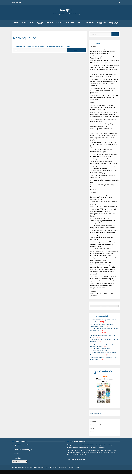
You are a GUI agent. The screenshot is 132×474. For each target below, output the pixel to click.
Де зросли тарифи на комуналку (104, 166)
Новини (24, 22)
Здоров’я (50, 22)
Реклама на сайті (96, 425)
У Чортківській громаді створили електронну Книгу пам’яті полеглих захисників (103, 272)
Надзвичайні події (101, 23)
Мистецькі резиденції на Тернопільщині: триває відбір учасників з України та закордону (104, 170)
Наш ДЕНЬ (66, 10)
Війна (32, 22)
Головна (15, 22)
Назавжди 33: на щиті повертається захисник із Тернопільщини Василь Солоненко (104, 97)
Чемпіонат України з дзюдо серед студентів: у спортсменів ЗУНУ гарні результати (103, 90)
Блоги (92, 432)
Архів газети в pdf (96, 413)
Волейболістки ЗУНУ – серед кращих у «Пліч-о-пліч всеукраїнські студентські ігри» (104, 145)
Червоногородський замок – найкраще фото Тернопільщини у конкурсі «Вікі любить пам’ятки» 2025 (102, 265)
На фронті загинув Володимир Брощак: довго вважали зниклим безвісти (102, 187)
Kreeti (72, 472)
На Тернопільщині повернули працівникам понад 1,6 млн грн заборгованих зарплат (102, 285)
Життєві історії (40, 23)
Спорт (80, 22)
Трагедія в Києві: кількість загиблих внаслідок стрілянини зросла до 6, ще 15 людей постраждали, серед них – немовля (104, 114)
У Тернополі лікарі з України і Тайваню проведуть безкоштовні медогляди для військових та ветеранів (103, 161)
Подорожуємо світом (114, 23)
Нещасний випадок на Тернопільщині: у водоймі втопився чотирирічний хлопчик (102, 221)
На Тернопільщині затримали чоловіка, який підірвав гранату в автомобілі (102, 237)
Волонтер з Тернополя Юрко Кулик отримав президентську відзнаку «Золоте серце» (103, 244)
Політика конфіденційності (76, 459)
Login (92, 428)
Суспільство (70, 22)
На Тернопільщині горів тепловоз (105, 206)
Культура (59, 22)
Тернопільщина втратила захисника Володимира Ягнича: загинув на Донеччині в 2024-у (104, 197)
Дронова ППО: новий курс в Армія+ (105, 209)
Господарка (90, 22)
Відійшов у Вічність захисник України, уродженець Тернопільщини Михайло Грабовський (103, 107)
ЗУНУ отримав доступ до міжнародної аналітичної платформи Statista (102, 214)
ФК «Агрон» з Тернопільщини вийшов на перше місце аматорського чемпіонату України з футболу (103, 51)
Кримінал (71, 467)
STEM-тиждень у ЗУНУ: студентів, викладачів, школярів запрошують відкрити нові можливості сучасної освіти (104, 279)
